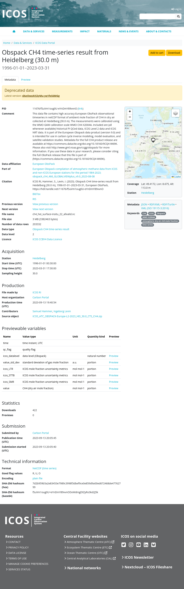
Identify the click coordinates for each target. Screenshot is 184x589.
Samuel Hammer (42, 311)
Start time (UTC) (12, 263)
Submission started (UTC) (14, 448)
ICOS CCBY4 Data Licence (47, 239)
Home (6, 43)
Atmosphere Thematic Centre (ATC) (89, 542)
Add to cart (156, 52)
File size (7, 219)
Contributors (10, 311)
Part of (6, 169)
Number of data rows (15, 224)
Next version (10, 209)
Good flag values (12, 473)
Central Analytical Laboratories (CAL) (89, 558)
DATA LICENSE (17, 553)
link (80, 108)
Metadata (10, 79)
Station (6, 258)
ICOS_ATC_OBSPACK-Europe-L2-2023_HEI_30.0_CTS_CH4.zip (67, 316)
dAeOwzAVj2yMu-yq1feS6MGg (41, 95)
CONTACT (14, 542)
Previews (7, 415)
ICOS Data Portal (45, 43)
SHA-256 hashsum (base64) (13, 494)
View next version (43, 209)
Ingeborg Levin (62, 311)
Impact (84, 31)
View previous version (45, 204)
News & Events (129, 31)
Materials (104, 31)
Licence (6, 239)
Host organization (13, 297)
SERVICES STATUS (19, 569)
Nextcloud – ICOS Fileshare (148, 567)
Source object (10, 316)
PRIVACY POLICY (18, 547)
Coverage (133, 184)
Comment (8, 113)
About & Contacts (158, 31)
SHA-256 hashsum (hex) (13, 485)
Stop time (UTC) (11, 268)
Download (174, 52)
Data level (8, 234)
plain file (37, 478)
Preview (25, 79)
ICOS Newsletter (139, 557)
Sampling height (12, 273)
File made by (10, 292)
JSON (144, 204)
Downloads (9, 410)
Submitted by (10, 433)
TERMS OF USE (17, 558)
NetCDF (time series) (44, 468)
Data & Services (33, 31)
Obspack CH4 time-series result (51, 229)
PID (4, 108)
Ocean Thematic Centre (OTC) (85, 553)
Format (6, 468)
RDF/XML (155, 204)
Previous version (12, 204)
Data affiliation (11, 164)
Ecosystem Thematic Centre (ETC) (87, 547)
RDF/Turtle (168, 204)
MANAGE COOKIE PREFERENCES (28, 563)
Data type (8, 229)
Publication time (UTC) (12, 439)
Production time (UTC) (12, 304)
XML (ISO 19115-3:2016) (155, 208)
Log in (176, 9)
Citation (7, 181)
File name (8, 214)
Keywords (133, 213)
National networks (84, 567)
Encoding (7, 478)
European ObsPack (44, 164)
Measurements (62, 31)
